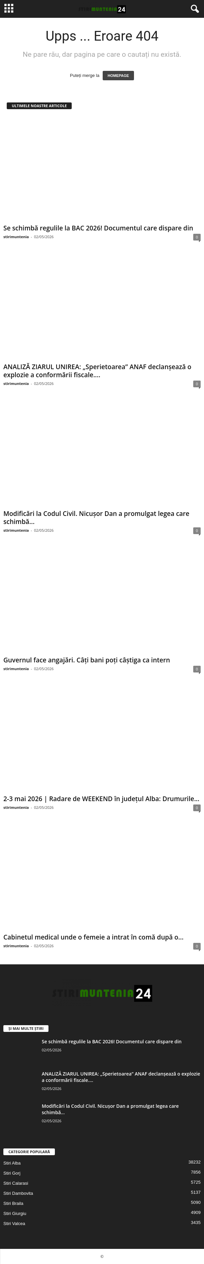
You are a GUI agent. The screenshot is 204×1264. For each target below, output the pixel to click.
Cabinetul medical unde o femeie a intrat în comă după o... (93, 937)
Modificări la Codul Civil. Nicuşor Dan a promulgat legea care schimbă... (96, 517)
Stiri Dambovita (18, 1193)
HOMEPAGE (118, 76)
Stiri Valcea (14, 1223)
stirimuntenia (16, 236)
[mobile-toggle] (9, 9)
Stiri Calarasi (15, 1183)
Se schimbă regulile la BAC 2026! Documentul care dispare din (98, 228)
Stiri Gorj (12, 1173)
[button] (193, 9)
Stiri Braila (13, 1203)
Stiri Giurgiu (14, 1213)
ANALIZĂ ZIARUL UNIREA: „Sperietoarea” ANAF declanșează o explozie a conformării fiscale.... (97, 370)
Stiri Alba (12, 1163)
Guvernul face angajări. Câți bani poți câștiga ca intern (86, 660)
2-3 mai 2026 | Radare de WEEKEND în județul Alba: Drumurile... (101, 798)
